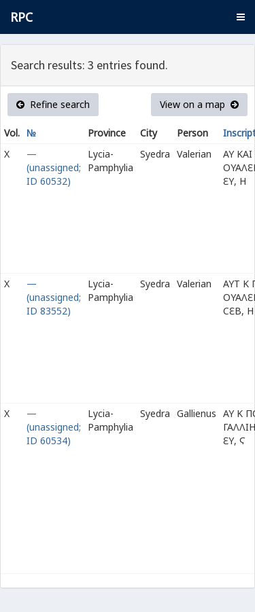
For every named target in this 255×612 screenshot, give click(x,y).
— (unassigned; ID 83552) (54, 297)
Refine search (53, 104)
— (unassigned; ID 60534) (54, 427)
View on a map (199, 104)
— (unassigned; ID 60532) (54, 167)
